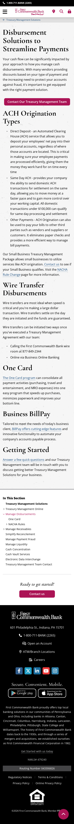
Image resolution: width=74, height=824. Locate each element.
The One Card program (19, 378)
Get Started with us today (37, 751)
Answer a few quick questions (23, 460)
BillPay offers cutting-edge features (36, 429)
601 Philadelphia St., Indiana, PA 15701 (37, 627)
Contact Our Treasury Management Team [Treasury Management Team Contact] (37, 102)
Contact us (37, 594)
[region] (37, 20)
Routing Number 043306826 (37, 768)
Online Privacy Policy (48, 783)
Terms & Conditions (50, 777)
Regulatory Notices (20, 777)
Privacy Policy (21, 783)
